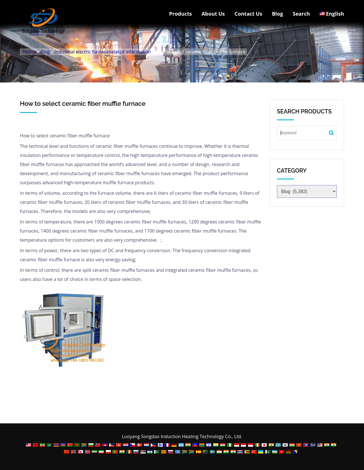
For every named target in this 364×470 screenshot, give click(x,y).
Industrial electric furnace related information (102, 52)
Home (29, 52)
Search (301, 13)
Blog (277, 13)
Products (180, 13)
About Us (213, 13)
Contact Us (248, 13)
